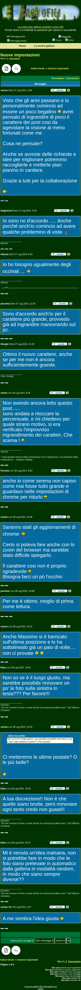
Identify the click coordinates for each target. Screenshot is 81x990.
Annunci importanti (58, 68)
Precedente (58, 78)
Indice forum (38, 68)
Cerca (56, 40)
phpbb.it (40, 989)
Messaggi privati (16, 40)
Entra (69, 40)
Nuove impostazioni (20, 55)
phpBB (35, 987)
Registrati (65, 36)
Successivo (14, 59)
